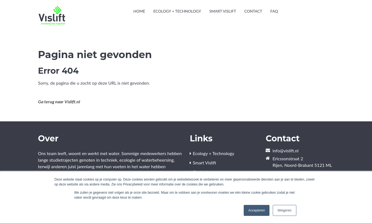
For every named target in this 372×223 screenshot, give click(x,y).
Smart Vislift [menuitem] (222, 11)
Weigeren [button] (284, 210)
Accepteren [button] (256, 210)
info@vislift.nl (285, 150)
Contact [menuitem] (253, 11)
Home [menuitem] (139, 11)
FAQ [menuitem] (274, 11)
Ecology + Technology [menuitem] (177, 11)
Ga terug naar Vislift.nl (59, 101)
